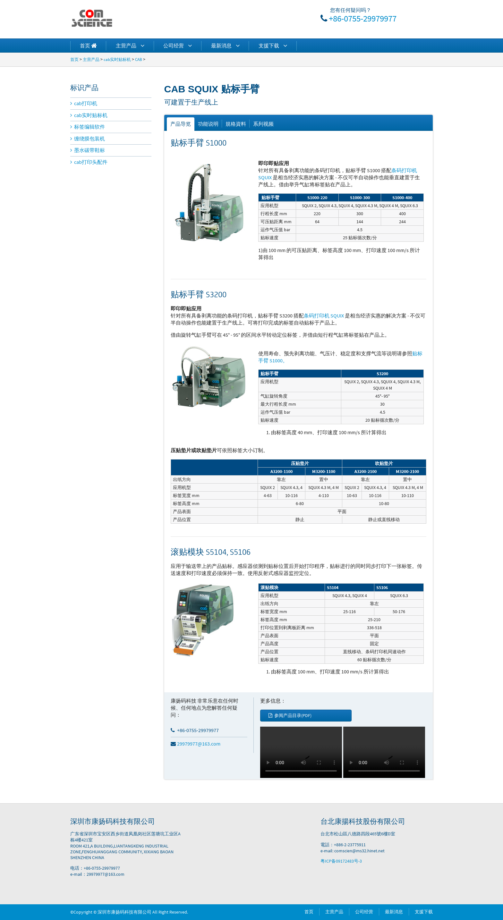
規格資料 (236, 124)
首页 (74, 59)
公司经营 (177, 45)
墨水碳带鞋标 (87, 150)
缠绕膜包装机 (87, 138)
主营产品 (130, 45)
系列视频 (263, 124)
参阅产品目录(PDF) (290, 715)
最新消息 (225, 45)
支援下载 (273, 45)
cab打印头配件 (88, 162)
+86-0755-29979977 (362, 18)
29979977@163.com (195, 743)
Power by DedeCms (207, 912)
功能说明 (208, 124)
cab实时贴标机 (117, 59)
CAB (138, 59)
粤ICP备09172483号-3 (341, 861)
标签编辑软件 (87, 126)
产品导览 (180, 124)
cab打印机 (83, 103)
